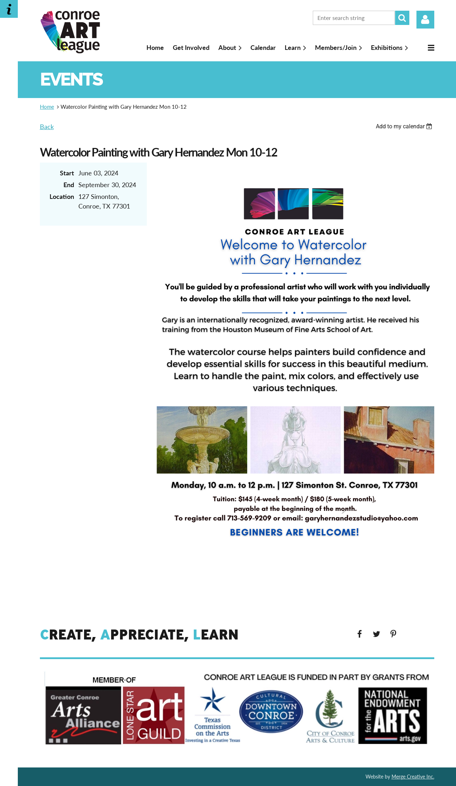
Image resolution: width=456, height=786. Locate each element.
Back (47, 126)
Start (67, 173)
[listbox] (405, 126)
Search (402, 18)
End (68, 185)
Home (47, 106)
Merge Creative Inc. (413, 777)
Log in (425, 20)
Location (62, 196)
